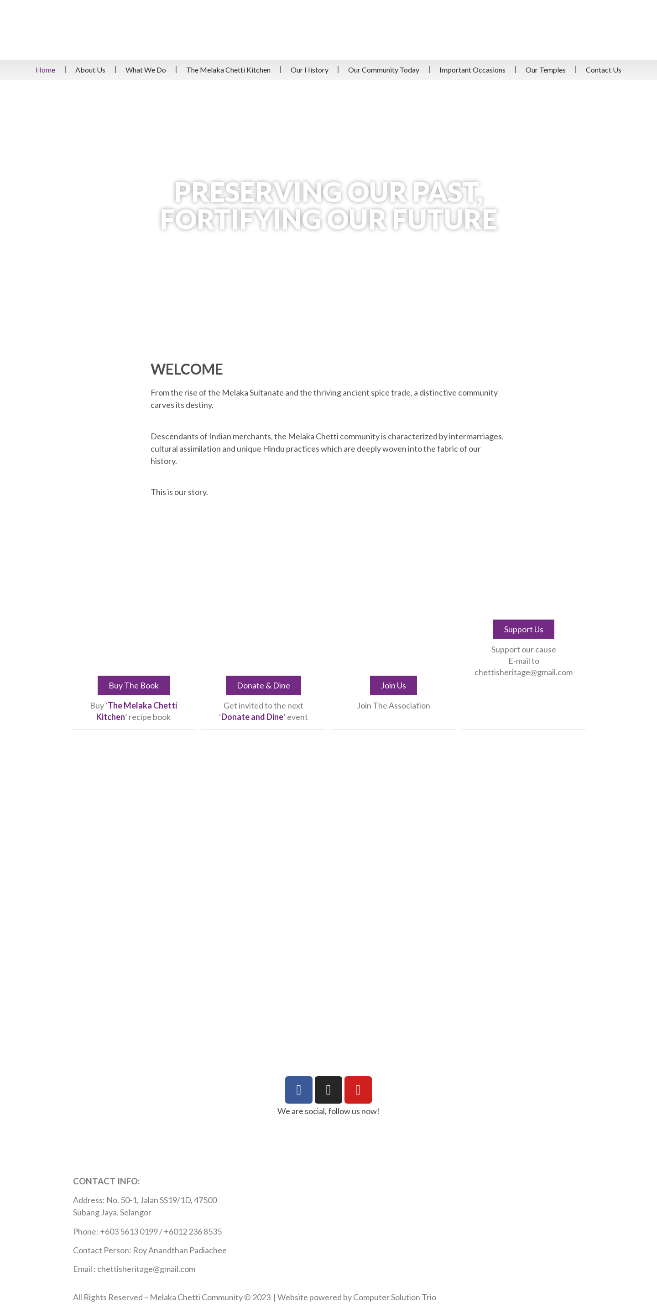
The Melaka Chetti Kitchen (228, 69)
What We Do (145, 69)
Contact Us (603, 69)
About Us (90, 69)
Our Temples (546, 69)
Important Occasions (472, 69)
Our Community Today (383, 69)
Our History (309, 69)
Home (45, 69)
